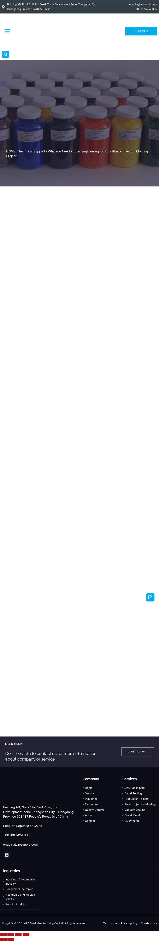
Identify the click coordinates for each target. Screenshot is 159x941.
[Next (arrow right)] (10, 939)
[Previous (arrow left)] (3, 939)
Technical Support (31, 151)
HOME (11, 151)
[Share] (10, 934)
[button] (7, 31)
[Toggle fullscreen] (18, 934)
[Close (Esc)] (3, 934)
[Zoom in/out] (26, 934)
